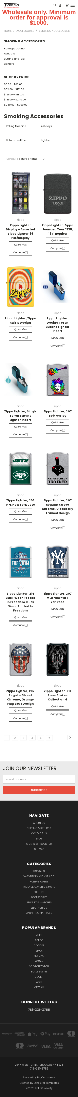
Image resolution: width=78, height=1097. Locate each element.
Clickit (39, 976)
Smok (39, 950)
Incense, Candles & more (39, 886)
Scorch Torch (39, 966)
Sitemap (39, 849)
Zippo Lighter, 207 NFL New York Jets (20, 502)
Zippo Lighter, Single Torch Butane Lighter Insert (20, 415)
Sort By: (11, 159)
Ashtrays (9, 53)
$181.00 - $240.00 (15, 99)
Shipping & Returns (39, 828)
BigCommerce (46, 1077)
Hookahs (39, 871)
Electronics (39, 907)
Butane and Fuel (14, 59)
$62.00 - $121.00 (14, 89)
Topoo (39, 940)
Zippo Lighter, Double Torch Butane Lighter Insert (58, 324)
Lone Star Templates (46, 1083)
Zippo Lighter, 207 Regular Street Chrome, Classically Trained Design (57, 506)
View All (39, 987)
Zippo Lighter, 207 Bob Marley (57, 413)
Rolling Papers (39, 881)
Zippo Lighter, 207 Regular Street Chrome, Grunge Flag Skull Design (20, 697)
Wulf (39, 982)
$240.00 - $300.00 (15, 105)
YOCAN (39, 961)
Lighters (9, 64)
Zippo (39, 935)
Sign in (31, 843)
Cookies (39, 945)
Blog (39, 838)
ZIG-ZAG (39, 956)
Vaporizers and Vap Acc (39, 876)
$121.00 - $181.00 (14, 94)
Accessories (39, 897)
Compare (20, 252)
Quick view (20, 244)
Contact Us (39, 833)
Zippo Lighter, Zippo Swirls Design (20, 320)
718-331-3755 (39, 1010)
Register (46, 843)
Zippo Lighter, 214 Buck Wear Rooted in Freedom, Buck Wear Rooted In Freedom (20, 602)
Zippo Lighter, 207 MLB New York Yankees (57, 598)
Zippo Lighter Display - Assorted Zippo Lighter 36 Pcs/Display (20, 231)
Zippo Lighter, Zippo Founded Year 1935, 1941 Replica (57, 229)
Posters (39, 892)
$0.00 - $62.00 (13, 84)
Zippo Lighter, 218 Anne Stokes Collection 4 (57, 695)
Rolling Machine (14, 48)
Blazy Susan (39, 971)
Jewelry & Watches (39, 902)
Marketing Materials (39, 913)
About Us (39, 823)
